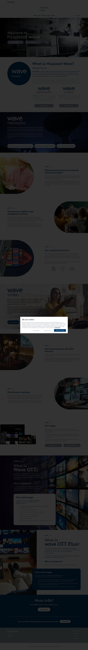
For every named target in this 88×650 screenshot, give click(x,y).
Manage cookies (36, 330)
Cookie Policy (57, 327)
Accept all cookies (60, 330)
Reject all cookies (47, 330)
